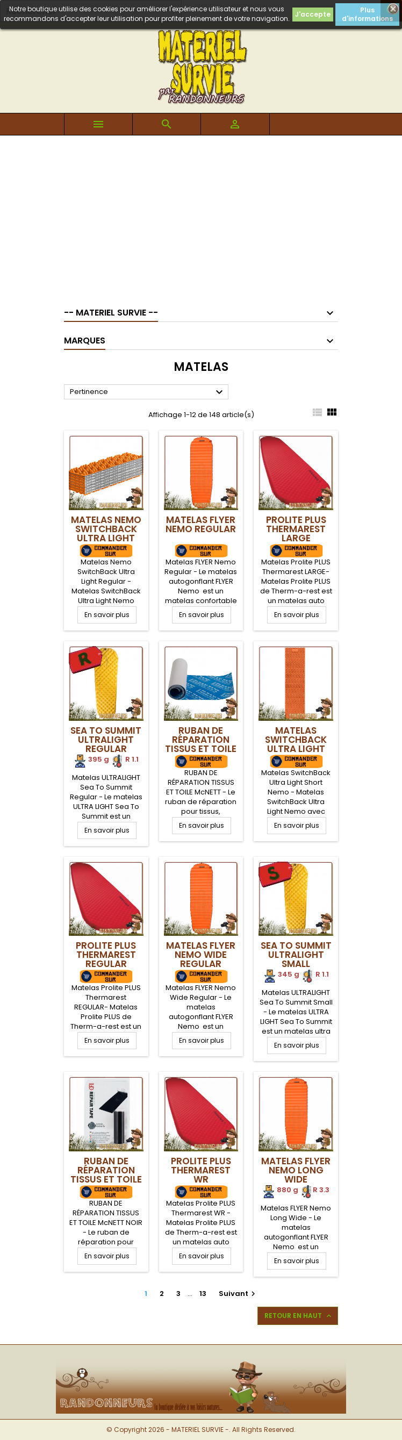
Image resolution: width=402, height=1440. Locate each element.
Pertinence (148, 392)
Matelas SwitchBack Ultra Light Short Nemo (296, 744)
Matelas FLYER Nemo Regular (201, 524)
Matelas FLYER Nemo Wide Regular (200, 954)
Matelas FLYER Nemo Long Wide (296, 1170)
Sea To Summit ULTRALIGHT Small (296, 954)
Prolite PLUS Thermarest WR (201, 1170)
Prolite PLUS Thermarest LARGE (296, 529)
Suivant (238, 1293)
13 (202, 1293)
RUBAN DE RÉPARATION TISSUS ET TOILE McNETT (200, 744)
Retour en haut (298, 1316)
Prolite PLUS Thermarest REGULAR (106, 954)
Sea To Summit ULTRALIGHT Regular (105, 739)
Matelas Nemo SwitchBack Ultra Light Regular (106, 533)
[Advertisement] (201, 216)
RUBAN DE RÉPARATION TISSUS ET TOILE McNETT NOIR (106, 1175)
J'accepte (313, 14)
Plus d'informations (367, 14)
